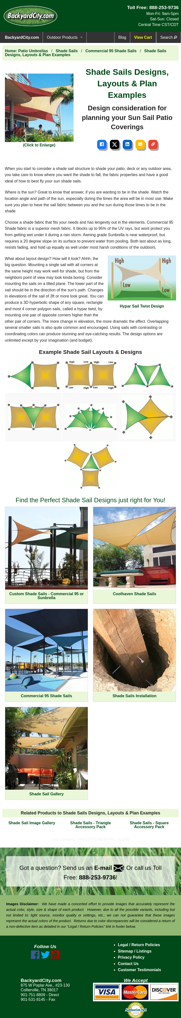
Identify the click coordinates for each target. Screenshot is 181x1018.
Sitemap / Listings (134, 951)
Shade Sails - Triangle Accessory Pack (90, 825)
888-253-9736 (164, 7)
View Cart (143, 37)
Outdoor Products (62, 37)
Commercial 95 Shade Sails (110, 51)
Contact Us (128, 964)
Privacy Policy (131, 957)
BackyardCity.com (22, 37)
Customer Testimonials (139, 970)
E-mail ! (109, 867)
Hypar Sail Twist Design (142, 282)
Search (168, 37)
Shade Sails (67, 51)
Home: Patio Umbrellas (26, 51)
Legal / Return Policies (139, 945)
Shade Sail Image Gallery (31, 823)
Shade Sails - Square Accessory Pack (149, 825)
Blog (122, 37)
